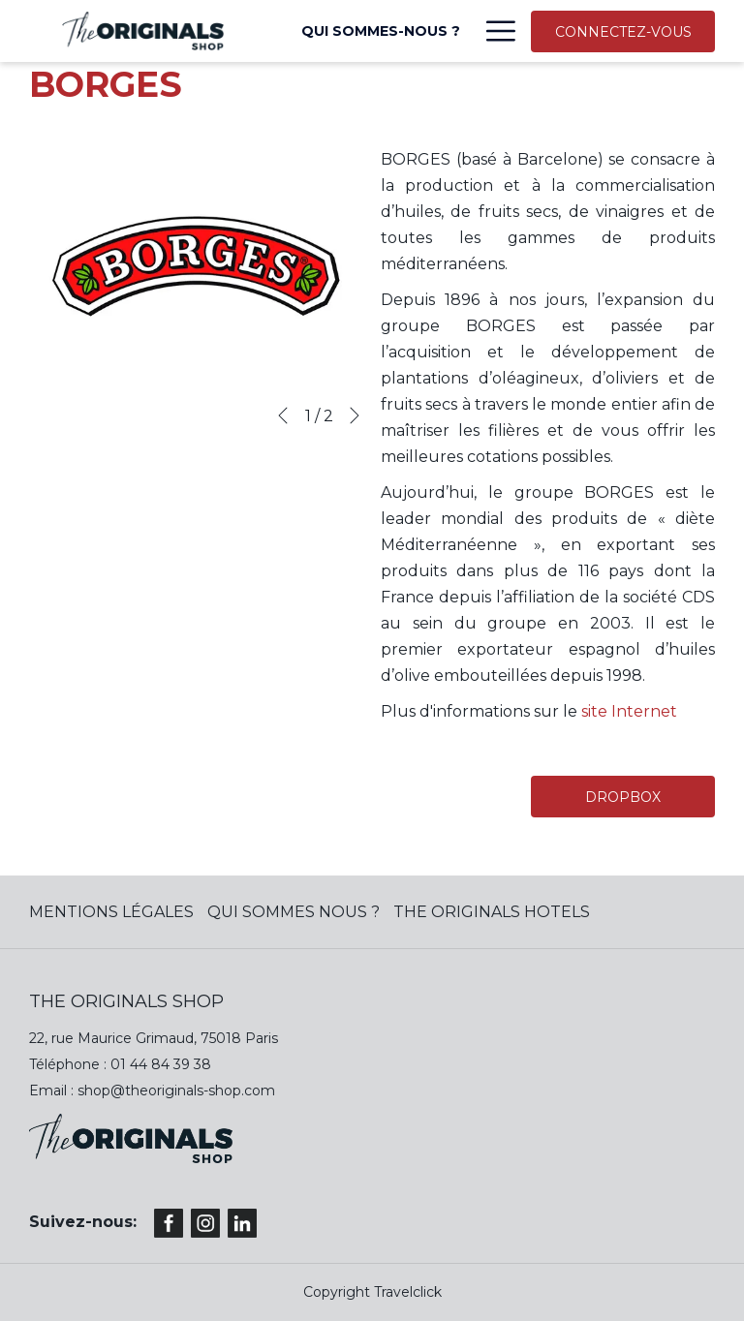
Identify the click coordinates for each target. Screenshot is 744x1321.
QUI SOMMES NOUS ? (293, 912)
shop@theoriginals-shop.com (176, 1090)
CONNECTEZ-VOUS (623, 32)
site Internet (629, 711)
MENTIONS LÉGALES (111, 912)
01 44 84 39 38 (160, 1064)
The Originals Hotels (491, 912)
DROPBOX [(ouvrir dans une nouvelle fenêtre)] (623, 797)
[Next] (354, 415)
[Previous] (283, 415)
